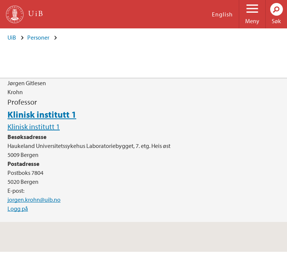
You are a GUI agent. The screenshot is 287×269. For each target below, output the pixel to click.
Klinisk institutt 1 (41, 114)
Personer (38, 37)
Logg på (17, 208)
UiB (11, 37)
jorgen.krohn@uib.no (34, 199)
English (222, 14)
